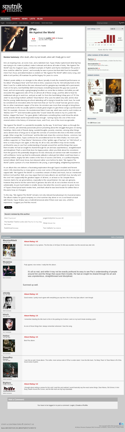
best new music (47, 23)
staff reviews (35, 23)
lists (32, 19)
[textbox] (107, 23)
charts (16, 19)
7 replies (50, 39)
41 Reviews (59, 38)
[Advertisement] (105, 143)
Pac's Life (95, 113)
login (2, 23)
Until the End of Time (113, 95)
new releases (24, 23)
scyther (48, 38)
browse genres (11, 23)
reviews (5, 19)
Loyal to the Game (95, 95)
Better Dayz (113, 113)
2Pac (33, 29)
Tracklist (43, 45)
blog (40, 19)
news (25, 19)
